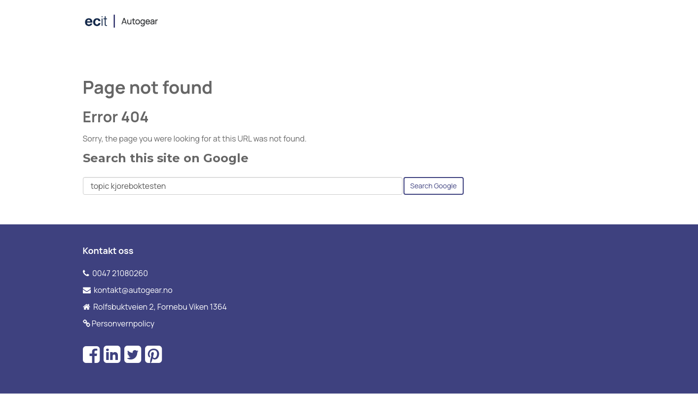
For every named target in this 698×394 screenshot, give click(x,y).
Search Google (433, 185)
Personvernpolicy (123, 323)
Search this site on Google (166, 158)
